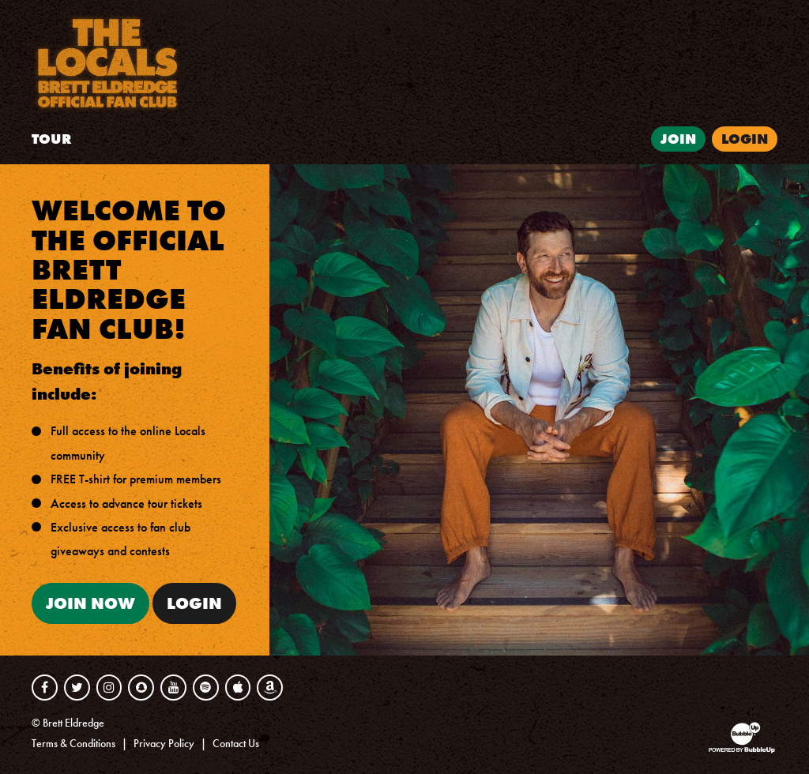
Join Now (90, 603)
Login (194, 603)
